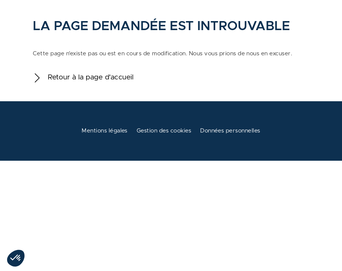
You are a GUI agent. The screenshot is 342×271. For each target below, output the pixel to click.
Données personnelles (230, 131)
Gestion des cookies (164, 131)
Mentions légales (105, 131)
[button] (16, 258)
